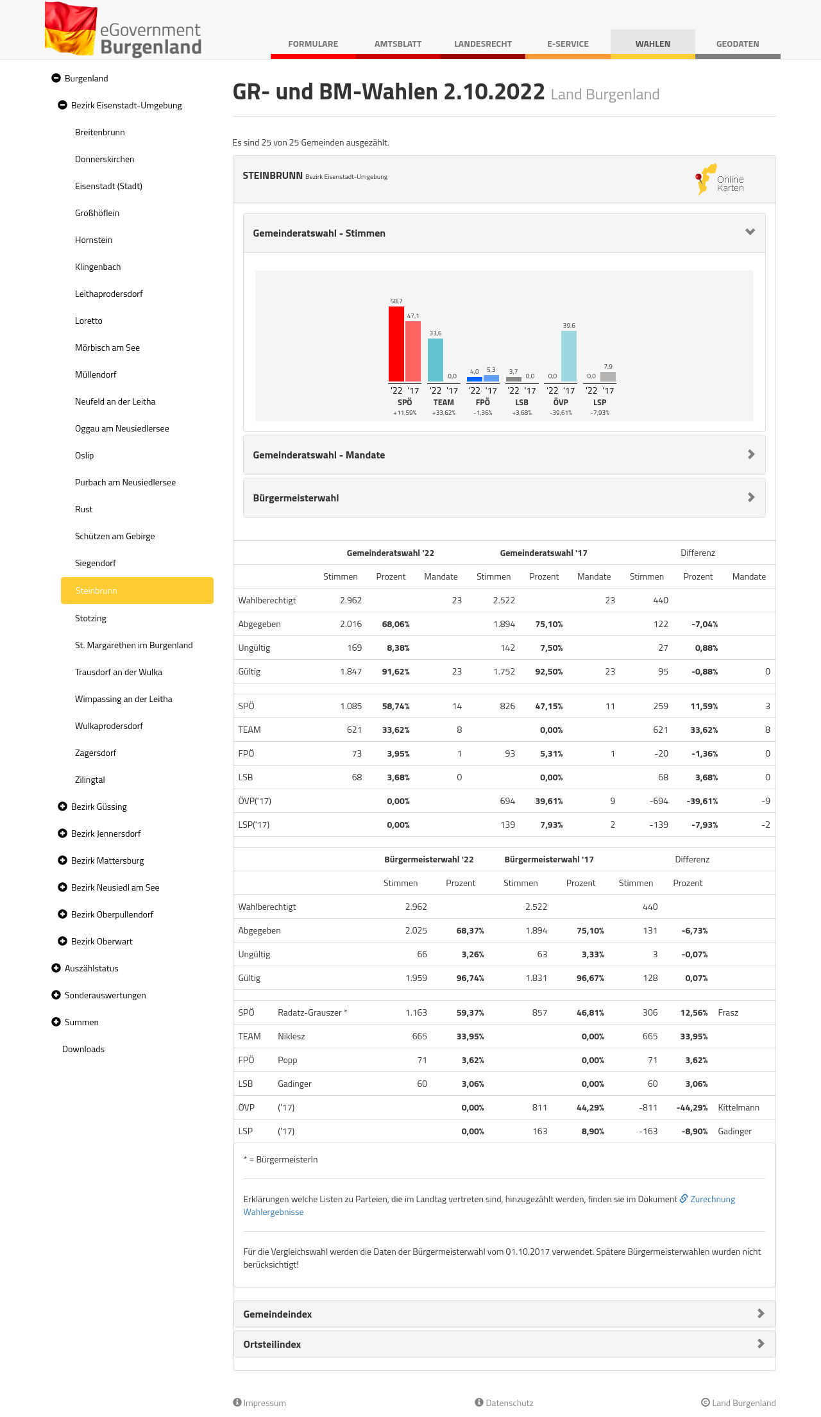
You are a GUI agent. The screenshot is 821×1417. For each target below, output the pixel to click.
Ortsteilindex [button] (272, 1344)
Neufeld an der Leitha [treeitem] (115, 401)
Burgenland (86, 78)
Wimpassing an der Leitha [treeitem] (124, 698)
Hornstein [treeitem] (93, 239)
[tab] (505, 233)
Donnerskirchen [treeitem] (105, 158)
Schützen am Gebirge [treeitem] (115, 535)
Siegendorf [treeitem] (95, 562)
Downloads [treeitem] (83, 1048)
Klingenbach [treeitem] (98, 266)
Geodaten (737, 43)
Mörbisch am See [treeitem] (107, 347)
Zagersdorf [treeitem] (95, 752)
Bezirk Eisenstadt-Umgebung (126, 105)
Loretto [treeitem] (89, 320)
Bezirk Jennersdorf (106, 833)
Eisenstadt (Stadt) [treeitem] (108, 185)
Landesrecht (483, 43)
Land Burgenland (738, 1402)
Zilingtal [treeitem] (90, 779)
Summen (82, 1021)
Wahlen (653, 43)
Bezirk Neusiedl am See (115, 887)
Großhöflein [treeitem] (97, 212)
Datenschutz (504, 1402)
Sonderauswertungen (105, 995)
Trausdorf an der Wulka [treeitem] (118, 671)
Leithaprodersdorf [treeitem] (109, 293)
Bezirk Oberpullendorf (112, 914)
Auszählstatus (92, 968)
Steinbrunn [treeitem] (96, 590)
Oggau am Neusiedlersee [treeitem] (122, 428)
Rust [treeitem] (83, 509)
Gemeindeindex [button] (278, 1313)
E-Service (568, 43)
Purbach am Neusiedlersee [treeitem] (125, 482)
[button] (54, 78)
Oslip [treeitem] (84, 455)
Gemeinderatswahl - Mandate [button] (319, 454)
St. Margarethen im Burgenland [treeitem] (134, 644)
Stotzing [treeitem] (90, 618)
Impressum (260, 1402)
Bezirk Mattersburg (107, 860)
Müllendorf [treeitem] (96, 374)
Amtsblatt (398, 43)
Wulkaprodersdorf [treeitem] (109, 725)
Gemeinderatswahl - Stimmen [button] (319, 232)
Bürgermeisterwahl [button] (296, 497)
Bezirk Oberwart (102, 941)
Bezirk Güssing (99, 806)
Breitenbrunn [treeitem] (100, 131)
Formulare (313, 43)
